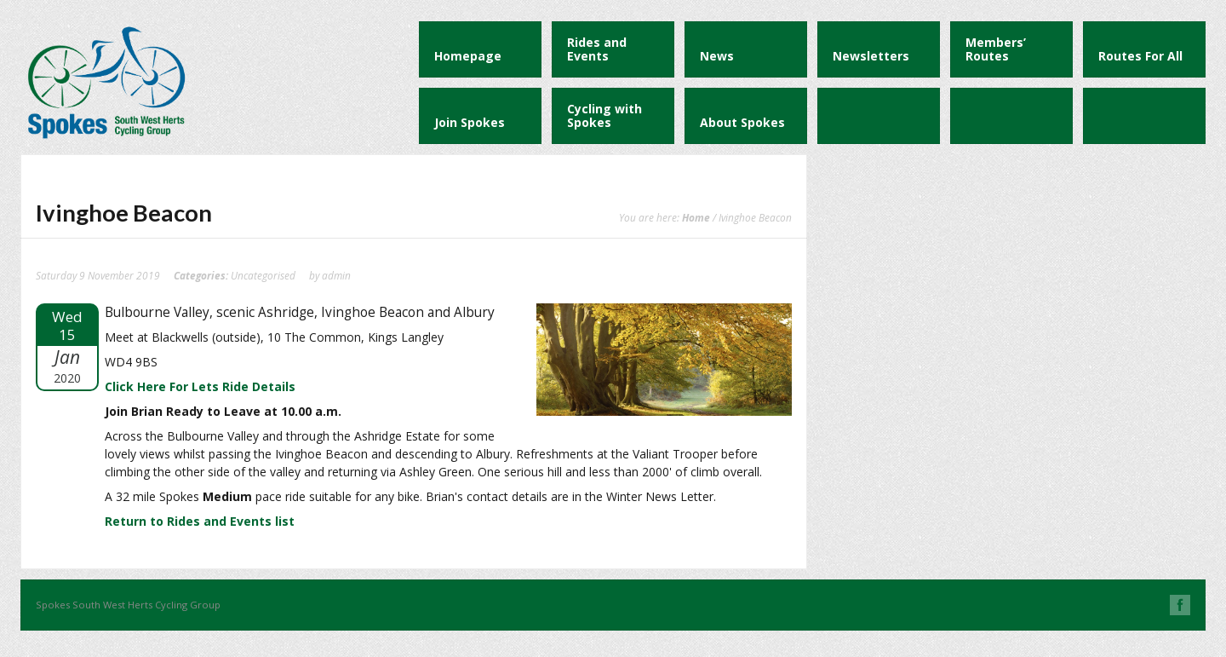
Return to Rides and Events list (200, 521)
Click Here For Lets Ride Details (200, 386)
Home (696, 217)
